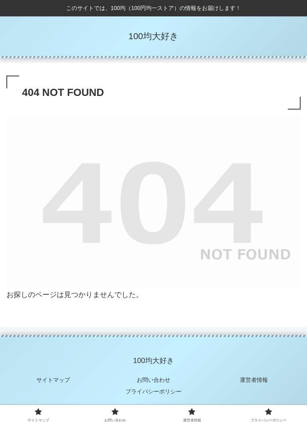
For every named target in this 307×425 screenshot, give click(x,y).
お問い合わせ (153, 380)
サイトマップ (53, 380)
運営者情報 (254, 380)
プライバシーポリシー (153, 391)
